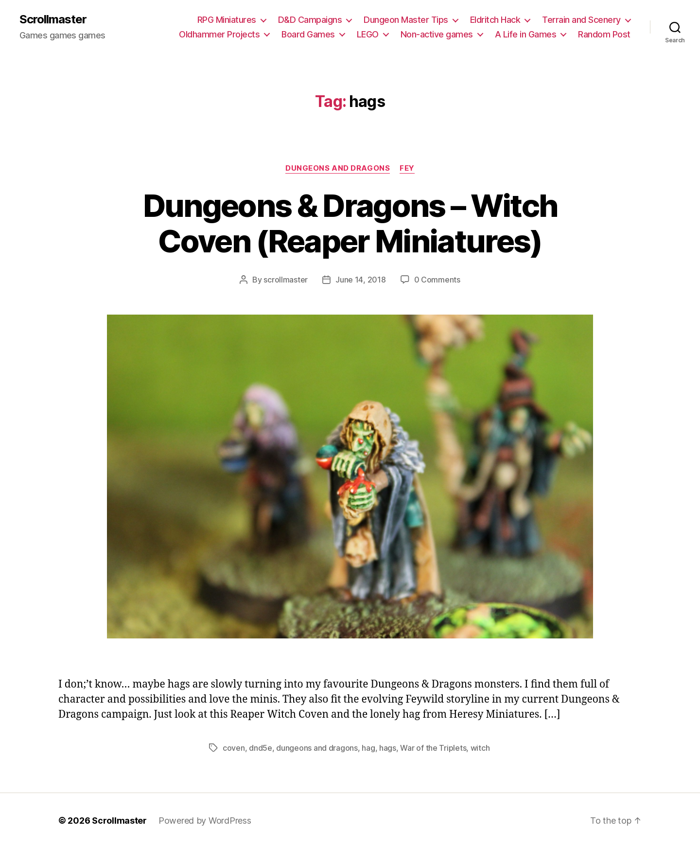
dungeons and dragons (317, 748)
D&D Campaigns (310, 20)
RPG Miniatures (226, 20)
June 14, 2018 (360, 279)
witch (480, 748)
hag (368, 748)
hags (387, 748)
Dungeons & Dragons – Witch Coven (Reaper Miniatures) (350, 223)
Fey (407, 168)
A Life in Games (526, 34)
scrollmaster (285, 279)
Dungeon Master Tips (406, 20)
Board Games (308, 34)
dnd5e (260, 748)
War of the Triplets (433, 748)
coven (234, 748)
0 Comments (437, 279)
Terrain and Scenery (581, 20)
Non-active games (437, 34)
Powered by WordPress (204, 820)
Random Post (604, 34)
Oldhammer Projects (219, 34)
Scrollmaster (53, 19)
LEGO (368, 34)
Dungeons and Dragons (337, 168)
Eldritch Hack (495, 20)
